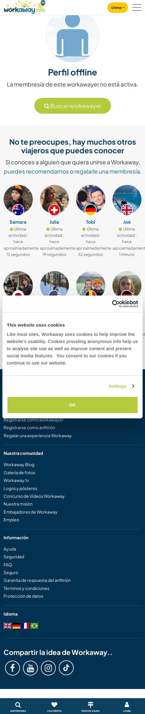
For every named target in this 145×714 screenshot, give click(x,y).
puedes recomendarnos (36, 171)
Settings (118, 386)
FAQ (8, 564)
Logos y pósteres (20, 488)
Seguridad (14, 556)
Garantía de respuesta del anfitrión (37, 580)
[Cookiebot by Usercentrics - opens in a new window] (112, 304)
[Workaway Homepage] (24, 6)
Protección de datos (23, 596)
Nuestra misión (18, 503)
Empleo (11, 519)
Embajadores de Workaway (31, 511)
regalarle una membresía (107, 171)
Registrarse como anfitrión (29, 427)
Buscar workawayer (72, 105)
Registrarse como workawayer (34, 419)
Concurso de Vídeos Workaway (34, 496)
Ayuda (10, 548)
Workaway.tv (16, 480)
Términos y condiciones (26, 588)
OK (72, 404)
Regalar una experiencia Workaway (38, 435)
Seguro (11, 572)
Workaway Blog (19, 464)
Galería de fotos (19, 472)
